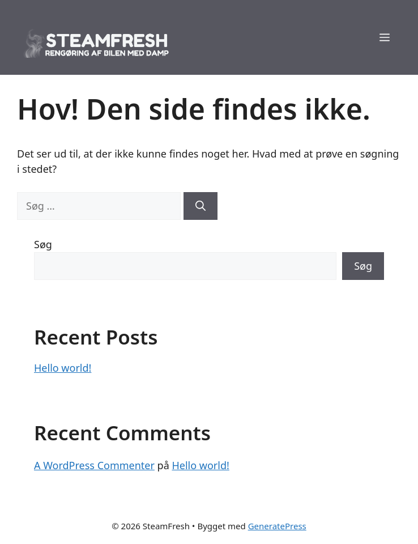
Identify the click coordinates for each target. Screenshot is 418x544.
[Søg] (200, 206)
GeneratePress (277, 526)
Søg (43, 244)
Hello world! (62, 368)
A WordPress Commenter (94, 465)
